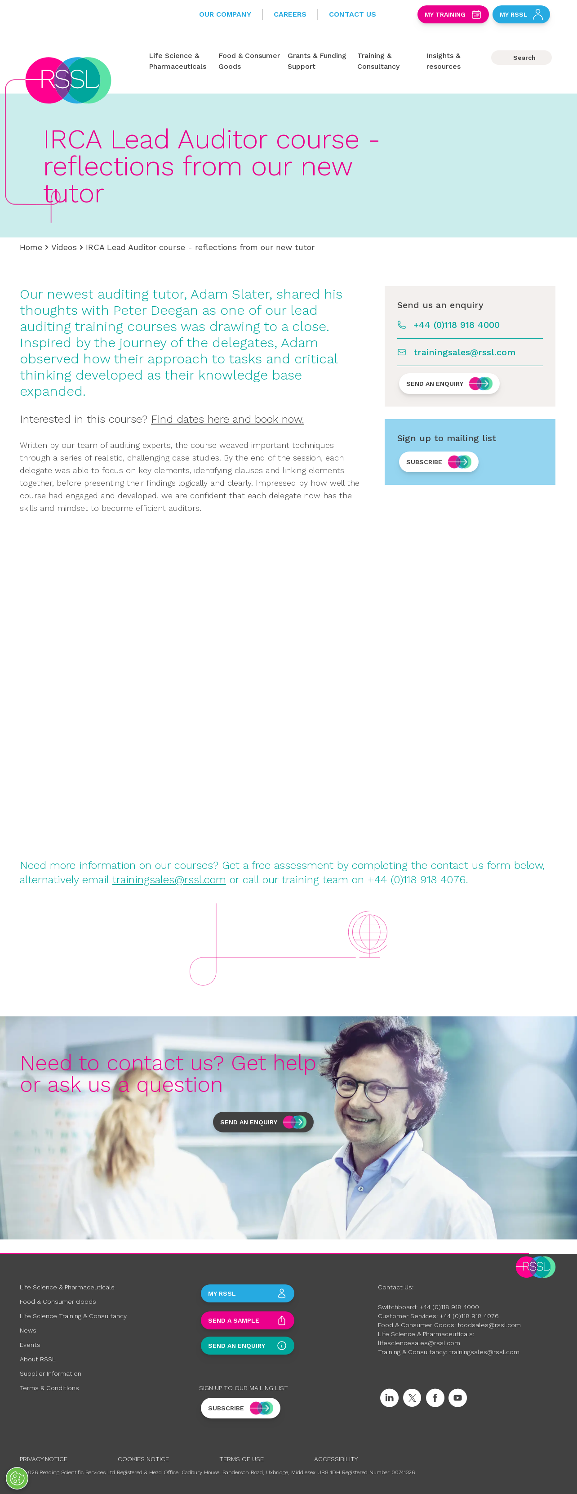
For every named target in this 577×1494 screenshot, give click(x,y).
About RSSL (38, 1359)
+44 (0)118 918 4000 (456, 324)
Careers (290, 14)
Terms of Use (241, 1459)
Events (30, 1344)
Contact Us (352, 14)
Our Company (225, 14)
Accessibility (336, 1459)
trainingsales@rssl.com (464, 352)
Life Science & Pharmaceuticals (67, 1287)
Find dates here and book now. (227, 419)
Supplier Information (50, 1373)
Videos (64, 247)
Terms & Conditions (49, 1387)
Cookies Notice (143, 1459)
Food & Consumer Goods (58, 1301)
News (28, 1330)
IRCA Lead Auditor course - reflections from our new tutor (200, 247)
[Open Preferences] (17, 1478)
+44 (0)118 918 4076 (469, 1316)
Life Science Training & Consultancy (73, 1316)
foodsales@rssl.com (489, 1324)
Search (524, 57)
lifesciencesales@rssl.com (419, 1342)
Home (31, 247)
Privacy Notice (43, 1459)
